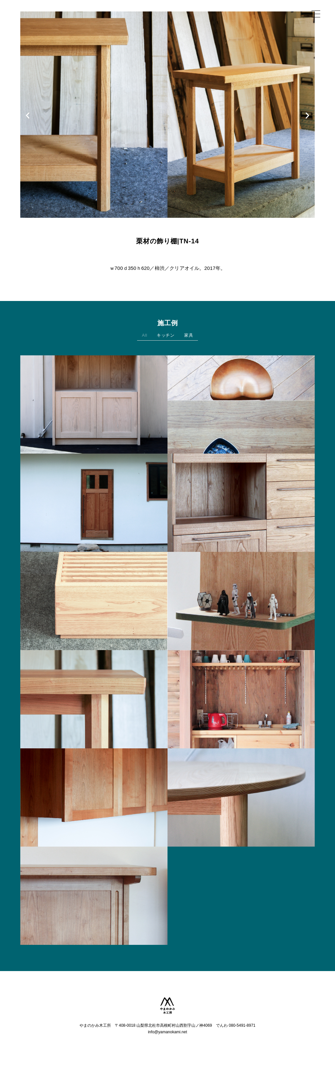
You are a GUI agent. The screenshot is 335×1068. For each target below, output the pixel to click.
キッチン (165, 336)
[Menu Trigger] (316, 14)
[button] (28, 115)
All (144, 336)
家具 (188, 336)
